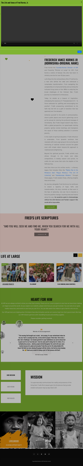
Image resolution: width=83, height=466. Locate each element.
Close (79, 51)
